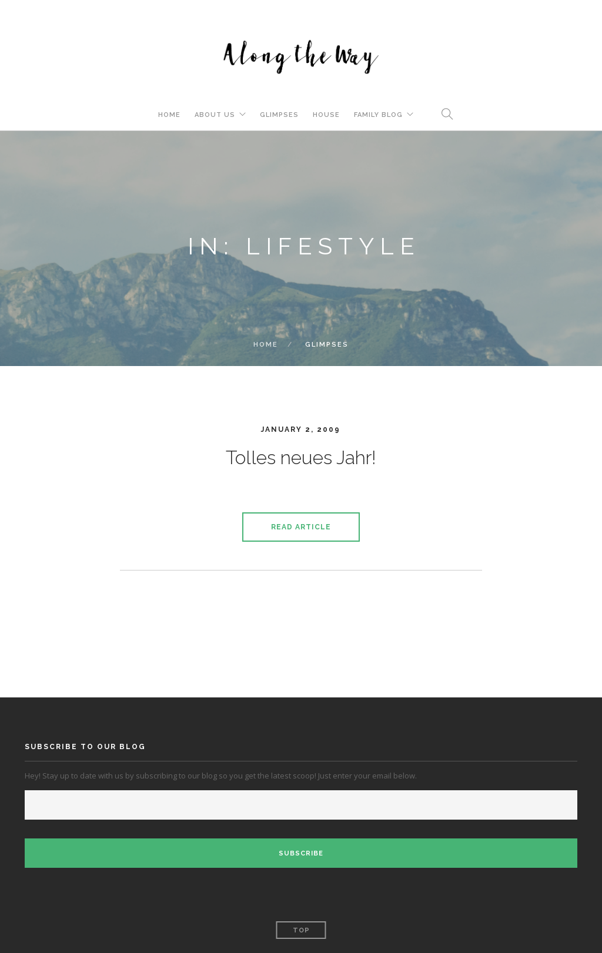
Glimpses (279, 115)
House (326, 115)
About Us (215, 115)
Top (301, 930)
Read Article (301, 527)
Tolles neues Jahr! (301, 457)
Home (169, 115)
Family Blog (378, 115)
